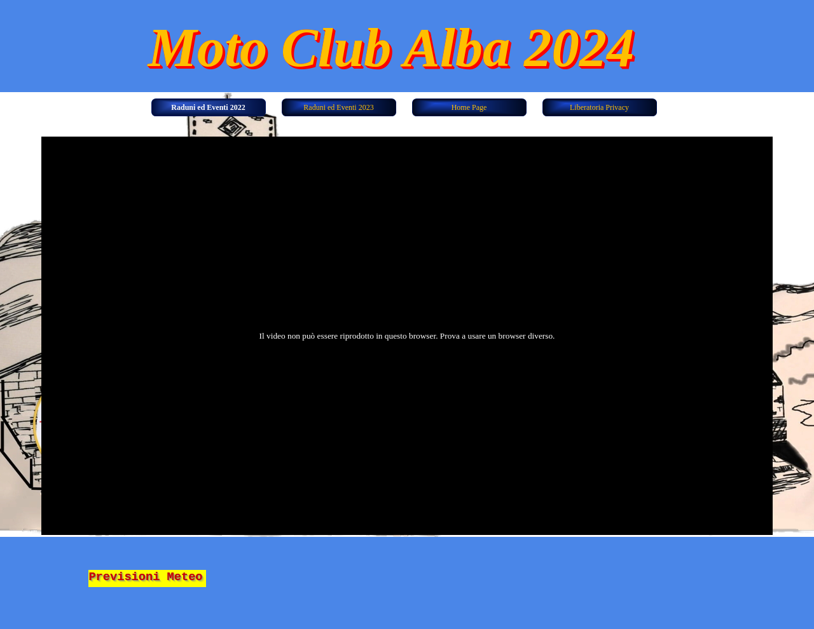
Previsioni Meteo (145, 577)
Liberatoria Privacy (599, 107)
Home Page (469, 107)
